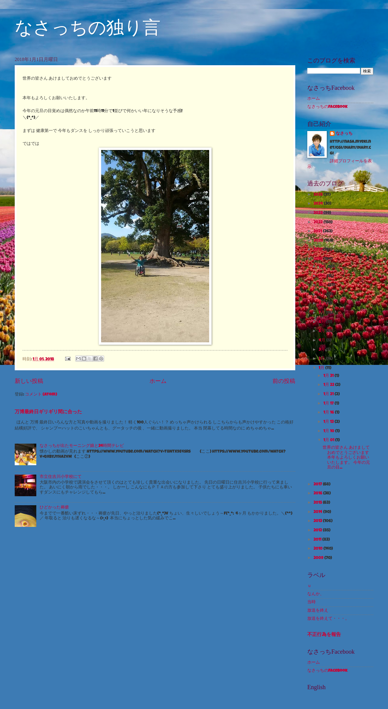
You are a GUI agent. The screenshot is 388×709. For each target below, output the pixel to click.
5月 (322, 331)
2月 (322, 359)
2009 (319, 558)
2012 (318, 530)
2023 (318, 213)
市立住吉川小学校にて (61, 477)
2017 (318, 484)
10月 (323, 285)
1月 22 (329, 385)
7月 (322, 313)
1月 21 (329, 394)
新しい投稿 (29, 382)
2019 (318, 250)
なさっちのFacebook (327, 107)
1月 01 (329, 440)
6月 (322, 322)
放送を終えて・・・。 (328, 619)
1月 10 (329, 431)
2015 (318, 503)
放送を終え (317, 611)
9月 (322, 294)
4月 (322, 340)
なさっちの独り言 (88, 28)
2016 (318, 493)
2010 (318, 549)
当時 (311, 602)
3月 (322, 350)
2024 (319, 204)
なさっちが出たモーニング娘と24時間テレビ (82, 446)
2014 (318, 512)
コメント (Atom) (41, 395)
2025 (318, 195)
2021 (318, 231)
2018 (318, 259)
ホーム (158, 382)
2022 (318, 222)
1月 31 (329, 376)
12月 (323, 267)
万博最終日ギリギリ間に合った (48, 412)
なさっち (344, 134)
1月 (322, 368)
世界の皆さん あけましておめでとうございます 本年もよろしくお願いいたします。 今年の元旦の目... (346, 458)
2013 (318, 521)
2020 (319, 241)
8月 (322, 303)
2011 (318, 540)
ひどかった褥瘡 (54, 508)
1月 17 (329, 404)
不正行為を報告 (324, 635)
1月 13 (329, 422)
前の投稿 (283, 382)
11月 (323, 276)
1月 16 (329, 413)
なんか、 (315, 594)
